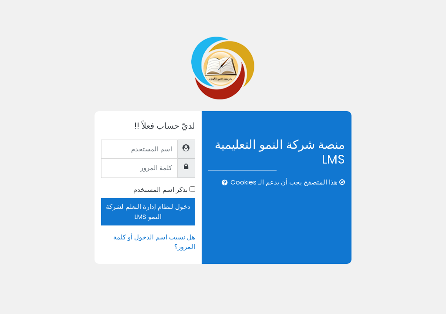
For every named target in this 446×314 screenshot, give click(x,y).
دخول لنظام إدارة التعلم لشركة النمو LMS (148, 211)
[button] (223, 182)
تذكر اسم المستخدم (160, 189)
